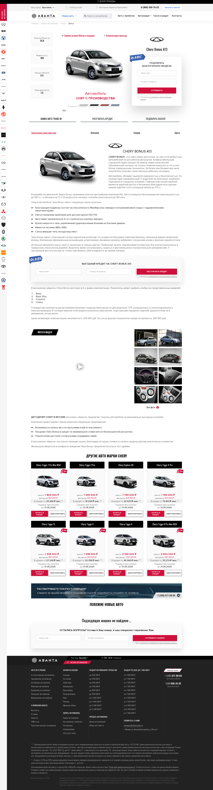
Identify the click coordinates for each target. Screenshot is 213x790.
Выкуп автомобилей (97, 721)
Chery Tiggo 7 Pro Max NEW (48, 465)
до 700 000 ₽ (94, 686)
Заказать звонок (172, 7)
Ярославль (47, 7)
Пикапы (66, 701)
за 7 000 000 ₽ (130, 712)
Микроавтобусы (69, 705)
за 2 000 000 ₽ (130, 697)
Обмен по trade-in (96, 725)
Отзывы (34, 714)
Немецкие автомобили (40, 693)
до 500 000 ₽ (94, 678)
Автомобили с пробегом (72, 721)
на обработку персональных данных (162, 277)
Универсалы (68, 686)
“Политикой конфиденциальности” (121, 767)
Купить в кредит (39, 514)
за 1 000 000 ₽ (129, 674)
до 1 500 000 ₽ (95, 701)
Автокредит (144, 16)
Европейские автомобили (41, 678)
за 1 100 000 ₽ (129, 678)
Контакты (177, 16)
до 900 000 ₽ (94, 693)
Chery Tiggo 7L (48, 524)
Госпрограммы (69, 729)
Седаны (66, 674)
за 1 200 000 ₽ (129, 682)
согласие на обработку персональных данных (158, 643)
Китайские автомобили (40, 682)
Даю (156, 643)
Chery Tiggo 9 (126, 524)
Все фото (153, 407)
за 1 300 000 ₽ (129, 686)
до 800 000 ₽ (94, 690)
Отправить (156, 90)
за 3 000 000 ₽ (130, 705)
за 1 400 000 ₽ (129, 690)
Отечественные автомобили (42, 674)
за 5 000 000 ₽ (130, 709)
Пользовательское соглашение (43, 725)
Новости (34, 717)
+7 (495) (173, 675)
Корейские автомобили (40, 690)
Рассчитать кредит (157, 271)
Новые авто (68, 16)
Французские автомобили (41, 697)
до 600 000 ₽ (94, 682)
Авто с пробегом (126, 16)
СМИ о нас (35, 721)
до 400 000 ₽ (94, 674)
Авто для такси (69, 733)
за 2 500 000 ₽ (130, 701)
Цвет (64, 110)
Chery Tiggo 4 (87, 524)
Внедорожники (69, 693)
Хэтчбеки (67, 678)
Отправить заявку (155, 638)
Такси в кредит (161, 16)
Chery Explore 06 (126, 465)
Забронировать (57, 514)
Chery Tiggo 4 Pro (165, 465)
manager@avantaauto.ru (133, 725)
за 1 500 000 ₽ (129, 693)
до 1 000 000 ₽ (95, 697)
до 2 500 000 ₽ (95, 709)
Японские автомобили (40, 686)
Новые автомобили (71, 717)
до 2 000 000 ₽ (95, 705)
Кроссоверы (68, 690)
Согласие (156, 98)
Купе (65, 697)
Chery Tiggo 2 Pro (87, 465)
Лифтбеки (67, 682)
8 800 (173, 683)
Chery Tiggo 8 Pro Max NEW (164, 524)
